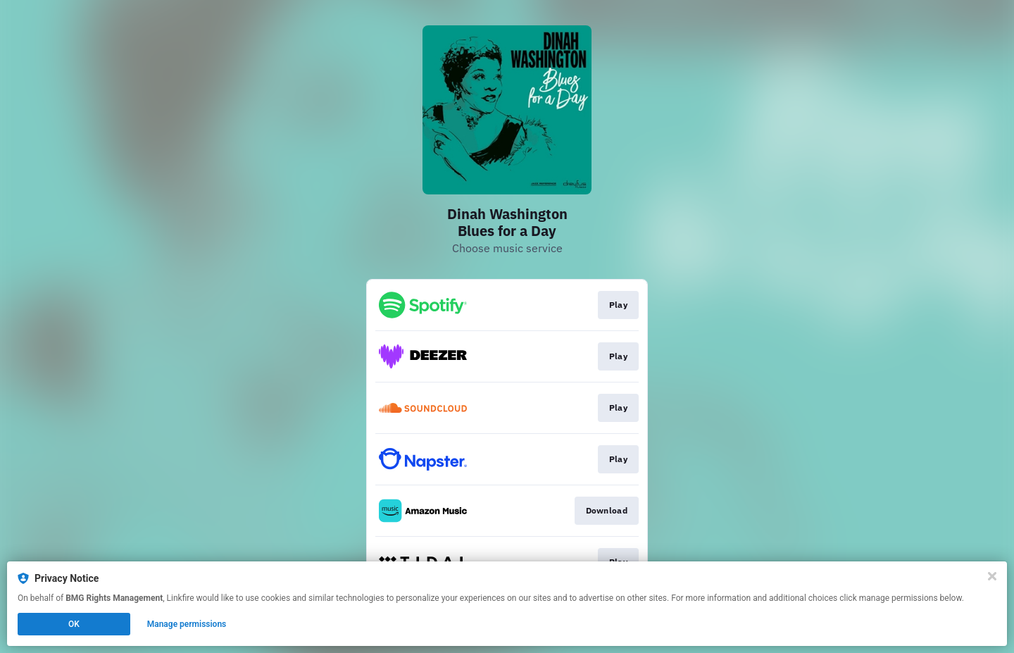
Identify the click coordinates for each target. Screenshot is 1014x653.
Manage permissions (187, 624)
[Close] (992, 576)
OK (74, 624)
